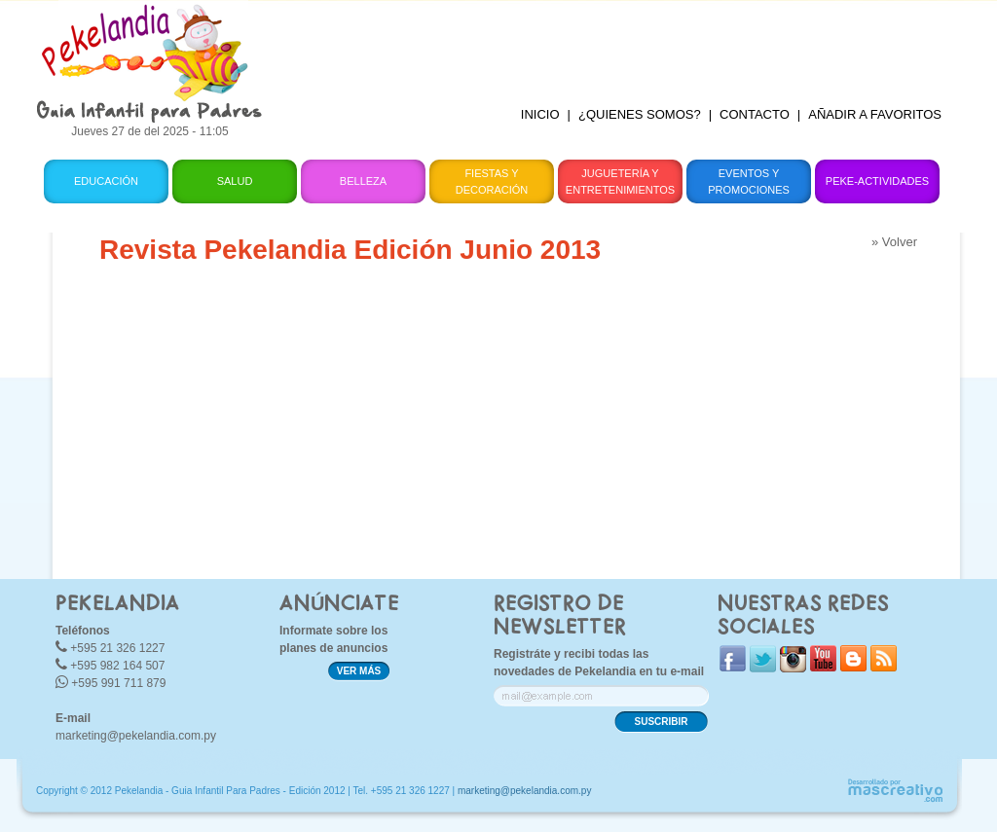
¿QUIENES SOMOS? (639, 114)
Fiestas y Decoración (492, 181)
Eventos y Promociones (749, 181)
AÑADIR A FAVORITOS (875, 114)
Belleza (363, 181)
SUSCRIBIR (660, 721)
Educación (106, 181)
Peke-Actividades (877, 181)
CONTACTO (755, 114)
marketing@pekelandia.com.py (135, 735)
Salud (235, 181)
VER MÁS (359, 671)
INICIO (540, 114)
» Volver (894, 242)
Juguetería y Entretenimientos (620, 181)
